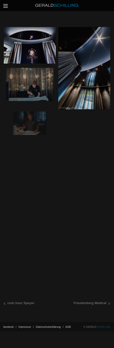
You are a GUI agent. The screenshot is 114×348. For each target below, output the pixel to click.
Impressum (26, 332)
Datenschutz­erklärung (50, 332)
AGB (68, 332)
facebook (9, 332)
